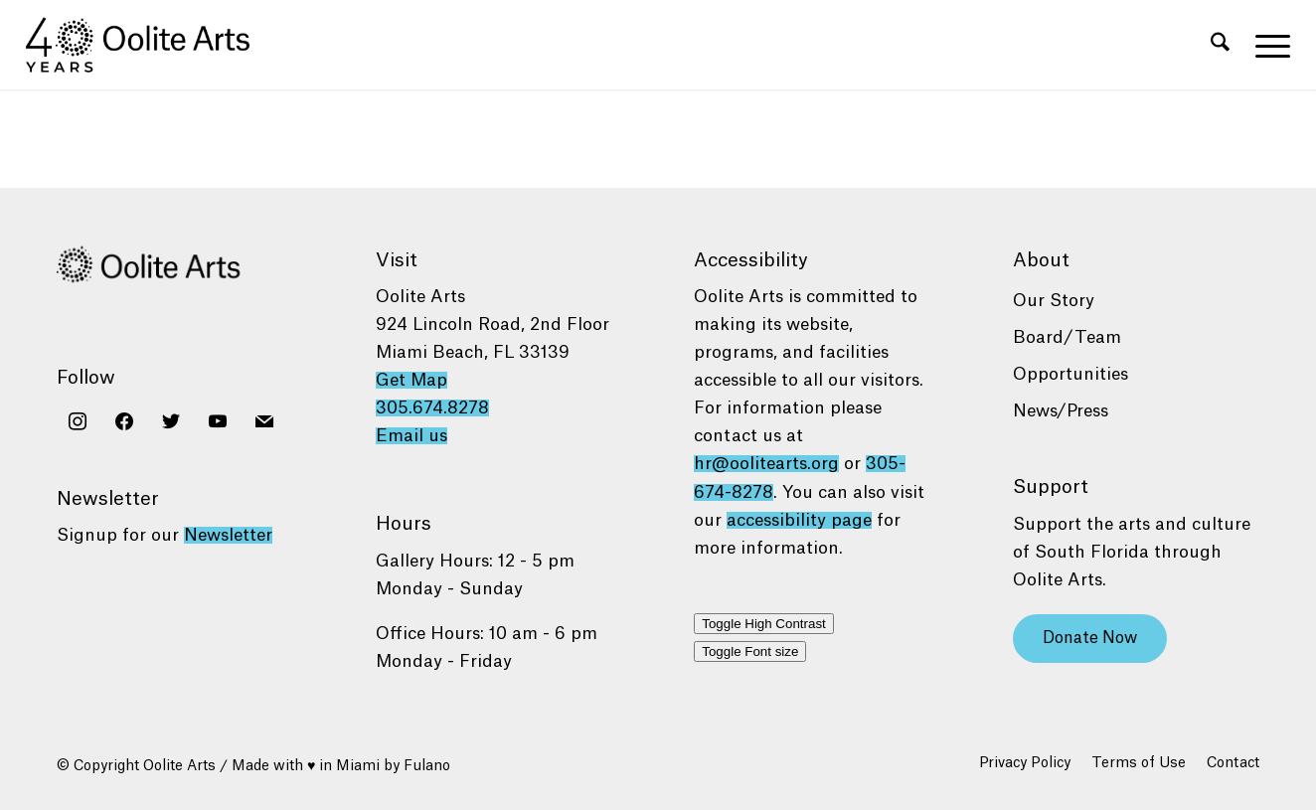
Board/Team (1067, 337)
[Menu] (1266, 44)
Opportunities (1070, 374)
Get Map (411, 380)
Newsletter (228, 535)
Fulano (427, 766)
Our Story (1053, 300)
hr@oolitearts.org (766, 463)
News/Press (1060, 411)
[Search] (1220, 44)
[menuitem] (1220, 44)
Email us (411, 435)
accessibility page (799, 520)
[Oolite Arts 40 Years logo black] (148, 44)
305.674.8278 (432, 408)
